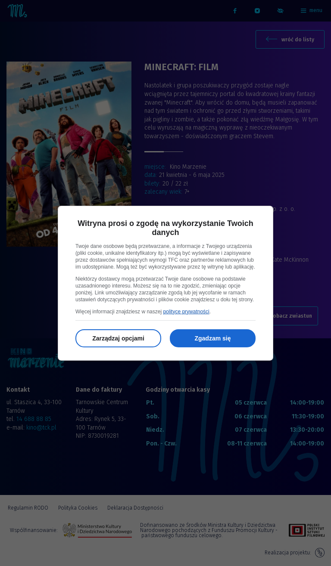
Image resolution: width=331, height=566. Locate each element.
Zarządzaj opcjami (118, 338)
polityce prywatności (186, 312)
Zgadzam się (212, 338)
